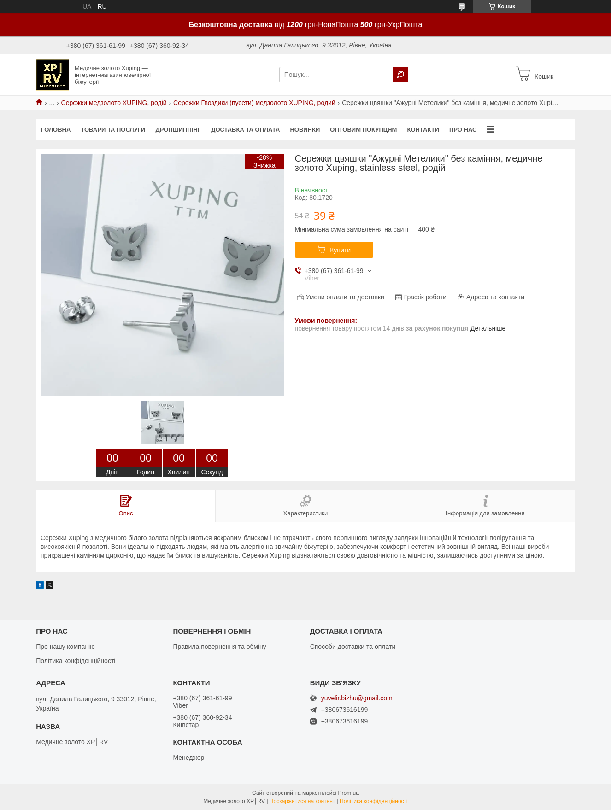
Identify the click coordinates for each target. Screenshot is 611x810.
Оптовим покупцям (363, 129)
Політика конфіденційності (75, 660)
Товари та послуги (113, 129)
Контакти (423, 129)
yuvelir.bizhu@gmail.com (357, 698)
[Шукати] (400, 74)
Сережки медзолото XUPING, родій (114, 102)
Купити (340, 250)
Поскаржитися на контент (302, 801)
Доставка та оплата (245, 129)
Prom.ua (348, 793)
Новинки (305, 129)
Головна (55, 129)
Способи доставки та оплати (353, 646)
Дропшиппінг (178, 129)
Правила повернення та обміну (219, 646)
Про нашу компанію (65, 646)
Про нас (462, 129)
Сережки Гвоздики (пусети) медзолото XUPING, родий (254, 102)
